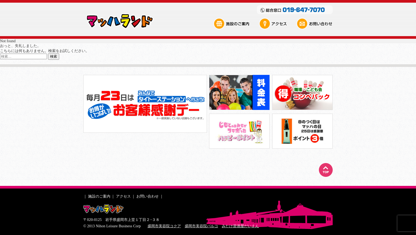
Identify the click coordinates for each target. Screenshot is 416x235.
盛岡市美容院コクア (164, 226)
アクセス (277, 23)
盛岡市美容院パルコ (201, 226)
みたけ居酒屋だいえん (240, 226)
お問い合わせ (314, 23)
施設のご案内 (235, 23)
